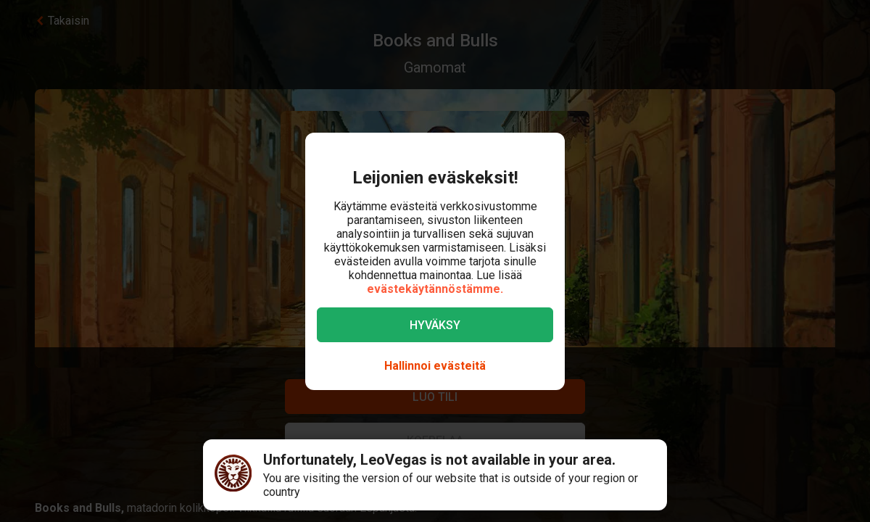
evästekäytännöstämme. (435, 289)
